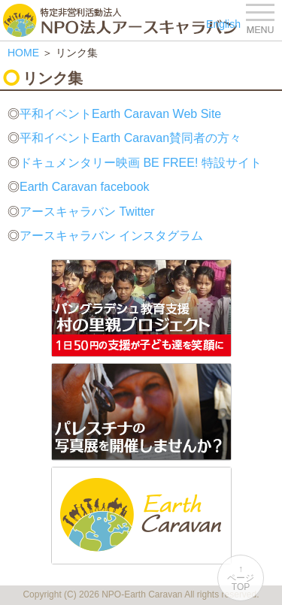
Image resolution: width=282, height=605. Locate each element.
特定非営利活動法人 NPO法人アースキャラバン (120, 20)
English (223, 24)
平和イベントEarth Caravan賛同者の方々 (130, 138)
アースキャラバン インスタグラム (111, 235)
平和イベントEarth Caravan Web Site (120, 113)
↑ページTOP (240, 578)
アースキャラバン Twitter (87, 211)
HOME (23, 53)
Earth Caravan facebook (85, 186)
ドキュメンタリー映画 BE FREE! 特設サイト (141, 162)
